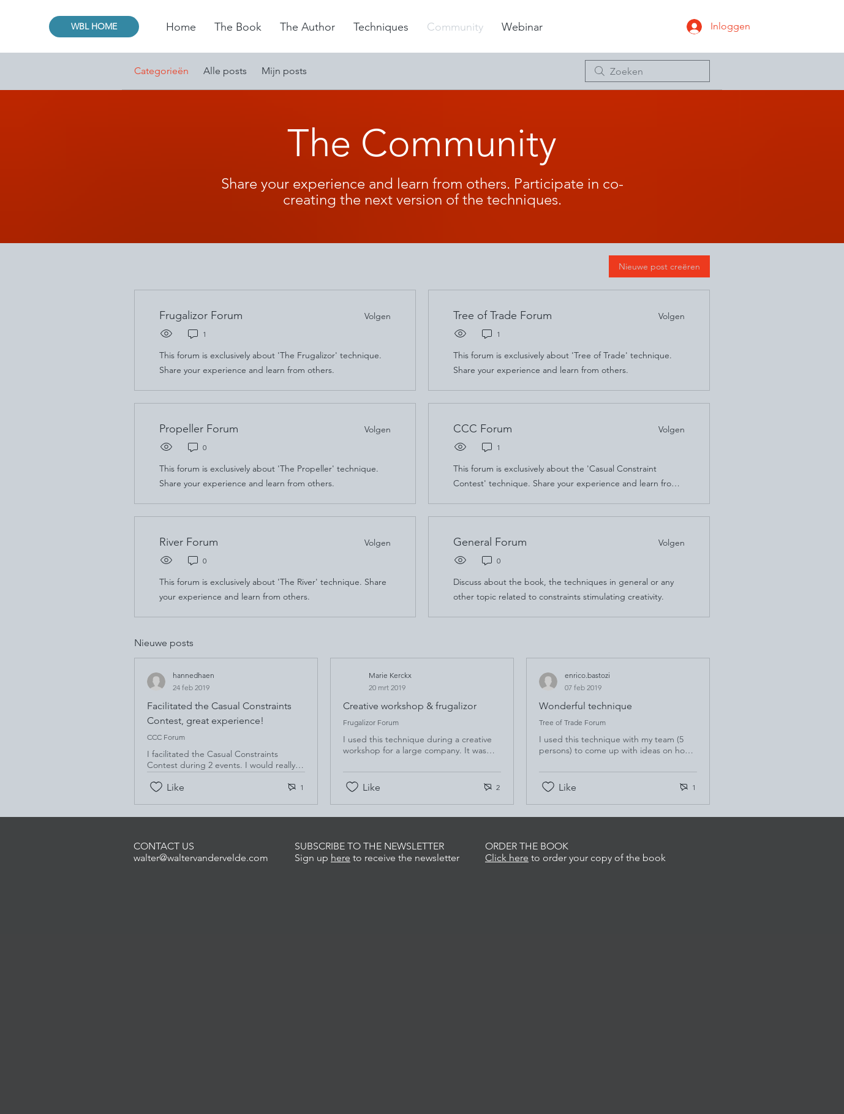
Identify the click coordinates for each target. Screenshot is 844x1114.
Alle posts (225, 71)
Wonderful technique (585, 706)
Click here (507, 858)
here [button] (340, 858)
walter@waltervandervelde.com (201, 858)
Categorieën (161, 71)
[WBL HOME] (94, 26)
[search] (647, 71)
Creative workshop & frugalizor (410, 706)
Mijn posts (284, 71)
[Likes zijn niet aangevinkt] (156, 787)
